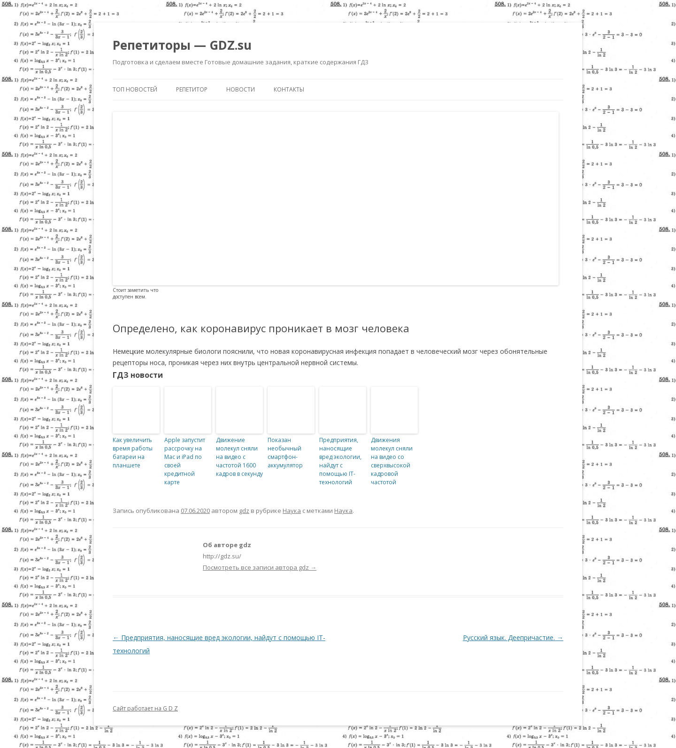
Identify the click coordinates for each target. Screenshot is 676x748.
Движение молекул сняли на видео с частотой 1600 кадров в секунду (239, 457)
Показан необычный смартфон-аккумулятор (285, 452)
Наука (292, 510)
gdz (244, 510)
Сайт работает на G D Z (145, 708)
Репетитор (191, 89)
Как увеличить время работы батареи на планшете (133, 452)
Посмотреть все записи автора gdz (259, 567)
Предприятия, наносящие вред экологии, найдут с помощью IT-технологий (340, 461)
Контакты (289, 89)
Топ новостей (135, 89)
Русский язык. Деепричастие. (513, 637)
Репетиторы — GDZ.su (182, 45)
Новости (240, 89)
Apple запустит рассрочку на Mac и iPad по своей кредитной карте (184, 461)
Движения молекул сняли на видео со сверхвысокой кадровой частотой (392, 461)
